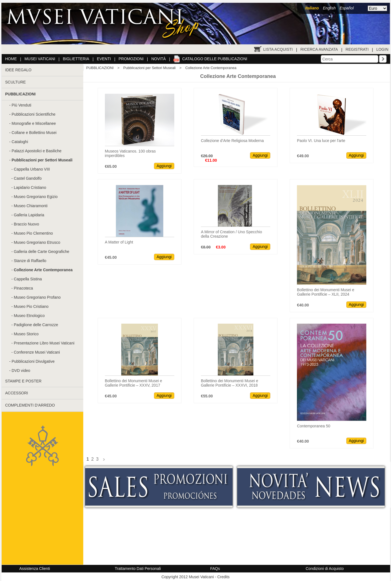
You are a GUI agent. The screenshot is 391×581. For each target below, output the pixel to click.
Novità (158, 59)
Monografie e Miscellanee (34, 123)
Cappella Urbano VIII (32, 169)
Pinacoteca (23, 288)
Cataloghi (20, 141)
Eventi (104, 59)
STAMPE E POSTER (23, 381)
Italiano (312, 8)
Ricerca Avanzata (319, 49)
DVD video (21, 370)
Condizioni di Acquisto (325, 568)
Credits (223, 577)
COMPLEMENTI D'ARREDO (30, 405)
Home (11, 59)
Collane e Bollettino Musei (34, 132)
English (329, 8)
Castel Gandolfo (28, 178)
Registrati (357, 49)
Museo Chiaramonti (30, 206)
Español (347, 8)
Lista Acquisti (278, 49)
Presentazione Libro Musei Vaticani (44, 343)
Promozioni (130, 59)
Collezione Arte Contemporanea (210, 68)
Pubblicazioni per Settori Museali (149, 68)
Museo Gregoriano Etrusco (37, 242)
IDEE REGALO (18, 70)
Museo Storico (26, 334)
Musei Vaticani (39, 59)
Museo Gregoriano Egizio (36, 196)
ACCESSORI (16, 393)
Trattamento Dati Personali (138, 568)
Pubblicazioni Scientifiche (34, 114)
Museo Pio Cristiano (31, 306)
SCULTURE (15, 82)
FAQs (215, 568)
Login (382, 49)
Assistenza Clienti (34, 568)
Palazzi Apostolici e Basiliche (37, 151)
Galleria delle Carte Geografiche (41, 251)
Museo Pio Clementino (33, 233)
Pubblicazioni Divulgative (33, 361)
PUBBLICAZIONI (100, 68)
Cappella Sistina (28, 279)
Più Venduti (21, 105)
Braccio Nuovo (26, 224)
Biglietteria (76, 59)
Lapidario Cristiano (30, 187)
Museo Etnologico (29, 315)
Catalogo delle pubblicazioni (214, 59)
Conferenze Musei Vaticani (37, 352)
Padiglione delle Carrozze (36, 325)
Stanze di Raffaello (30, 260)
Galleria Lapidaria (29, 215)
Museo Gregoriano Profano (37, 297)
